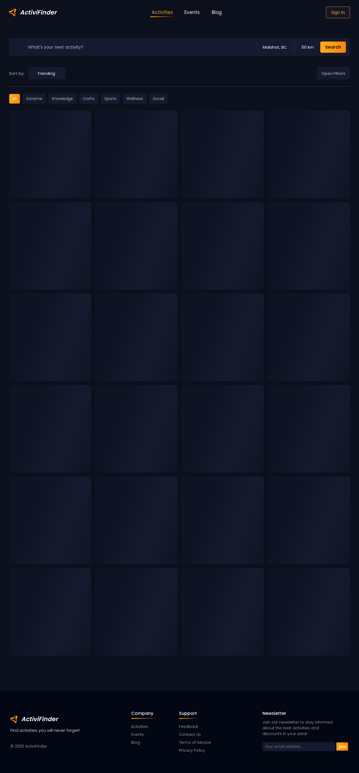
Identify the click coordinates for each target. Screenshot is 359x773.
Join (342, 746)
